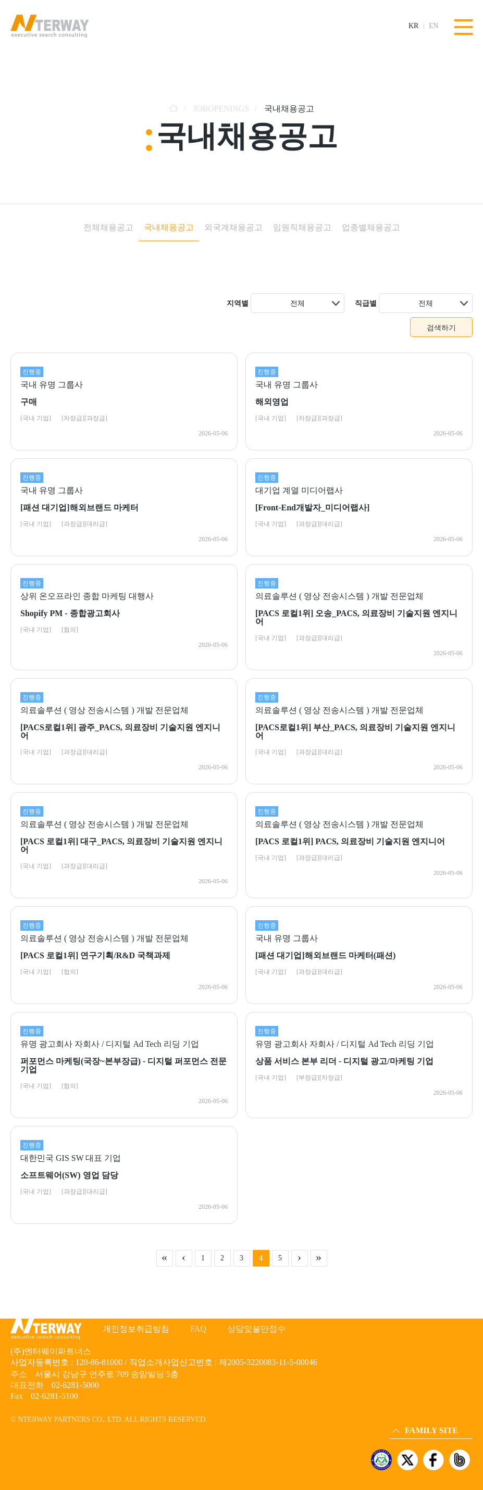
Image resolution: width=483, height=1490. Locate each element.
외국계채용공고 (233, 227)
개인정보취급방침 (136, 1328)
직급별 (366, 303)
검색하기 (441, 327)
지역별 (238, 303)
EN (434, 26)
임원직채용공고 (302, 227)
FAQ (198, 1328)
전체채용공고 (108, 227)
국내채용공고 (169, 227)
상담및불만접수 (256, 1328)
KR (413, 26)
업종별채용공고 (371, 227)
